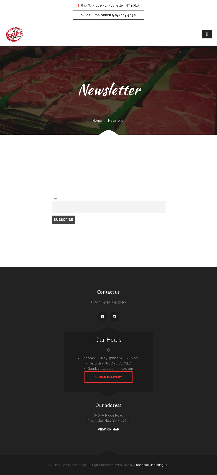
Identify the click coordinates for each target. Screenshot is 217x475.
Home (97, 120)
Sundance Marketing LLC (152, 465)
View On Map (108, 429)
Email (55, 199)
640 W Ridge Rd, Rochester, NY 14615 (110, 5)
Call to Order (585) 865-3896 (108, 15)
